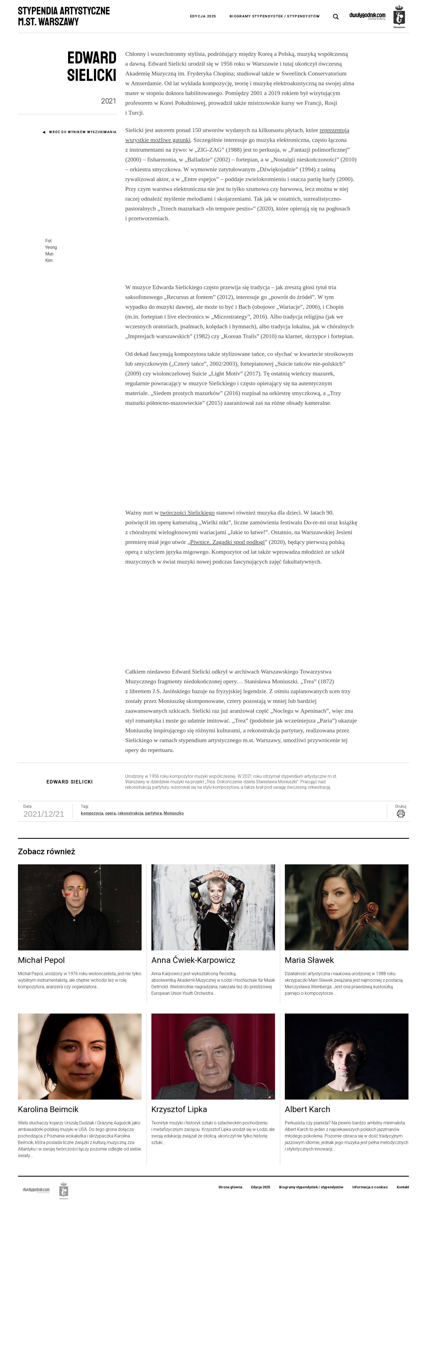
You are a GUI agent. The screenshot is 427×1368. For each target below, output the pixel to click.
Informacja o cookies (370, 1350)
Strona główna (230, 1350)
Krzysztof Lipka (179, 1273)
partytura (153, 976)
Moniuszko (174, 976)
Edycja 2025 (203, 16)
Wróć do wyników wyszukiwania (83, 132)
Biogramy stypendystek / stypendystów (275, 16)
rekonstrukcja (130, 976)
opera (110, 976)
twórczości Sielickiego (187, 676)
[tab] (336, 16)
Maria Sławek (309, 1123)
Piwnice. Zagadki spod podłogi (227, 705)
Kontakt (403, 1350)
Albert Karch (307, 1273)
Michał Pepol (41, 1123)
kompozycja (92, 976)
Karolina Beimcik (48, 1273)
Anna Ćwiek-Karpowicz (193, 1123)
